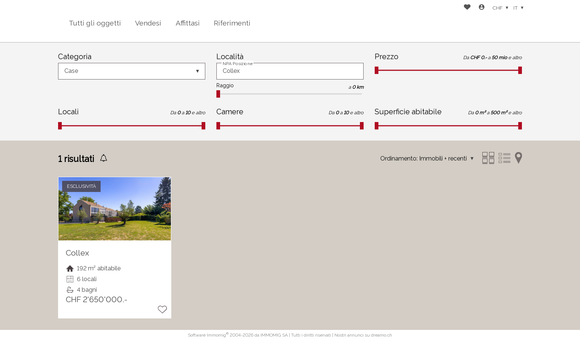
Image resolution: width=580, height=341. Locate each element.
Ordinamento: (399, 158)
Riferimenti (232, 23)
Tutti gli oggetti (95, 23)
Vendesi (148, 23)
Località (229, 56)
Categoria (74, 56)
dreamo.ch (381, 335)
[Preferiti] (467, 8)
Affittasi (188, 23)
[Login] (481, 8)
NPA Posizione (237, 63)
